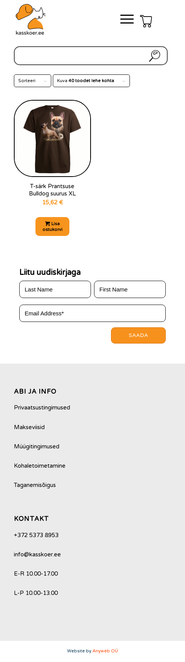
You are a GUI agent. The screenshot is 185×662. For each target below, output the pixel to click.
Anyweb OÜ (105, 651)
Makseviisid (29, 427)
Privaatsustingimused (42, 407)
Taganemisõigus (35, 485)
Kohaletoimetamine (40, 465)
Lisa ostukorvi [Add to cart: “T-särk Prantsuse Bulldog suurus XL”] (52, 226)
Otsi (153, 56)
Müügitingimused (36, 446)
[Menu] (123, 19)
